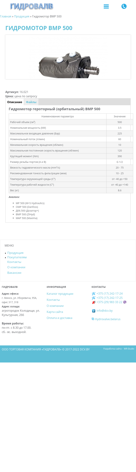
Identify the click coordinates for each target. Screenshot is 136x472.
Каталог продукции (60, 294)
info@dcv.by (102, 311)
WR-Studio (129, 348)
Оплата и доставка (59, 318)
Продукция (15, 253)
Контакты (14, 262)
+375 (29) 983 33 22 (107, 302)
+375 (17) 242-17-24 (107, 293)
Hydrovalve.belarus (106, 319)
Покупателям (17, 257)
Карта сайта (55, 312)
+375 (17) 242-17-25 (110, 298)
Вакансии (14, 273)
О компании (16, 267)
